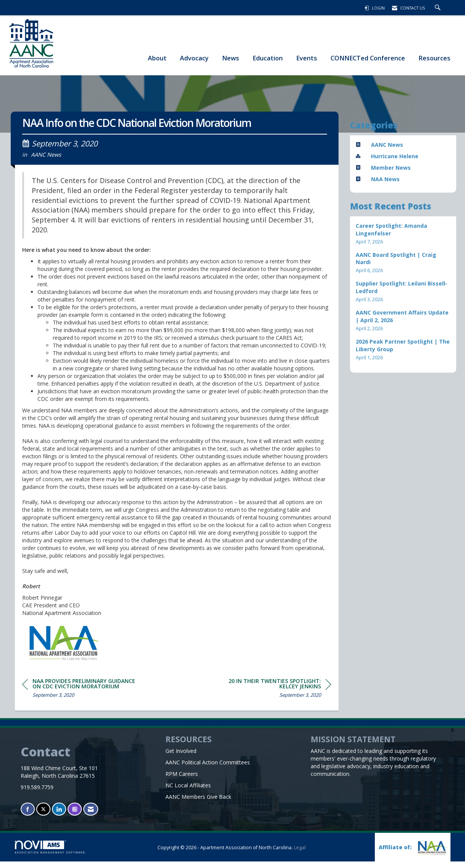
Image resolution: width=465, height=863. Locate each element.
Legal (300, 849)
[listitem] (403, 233)
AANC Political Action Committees (207, 763)
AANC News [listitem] (379, 144)
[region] (274, 691)
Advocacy (194, 58)
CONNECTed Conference (368, 58)
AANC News (46, 156)
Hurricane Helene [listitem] (387, 156)
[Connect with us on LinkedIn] (59, 811)
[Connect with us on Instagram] (75, 811)
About (157, 58)
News (230, 58)
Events (306, 58)
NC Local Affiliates (188, 786)
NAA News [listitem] (378, 179)
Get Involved (180, 752)
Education (268, 58)
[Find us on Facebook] (28, 811)
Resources (434, 58)
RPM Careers (181, 775)
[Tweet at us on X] (43, 811)
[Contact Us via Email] (90, 811)
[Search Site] (438, 8)
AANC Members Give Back (198, 798)
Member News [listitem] (383, 167)
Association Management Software (50, 848)
